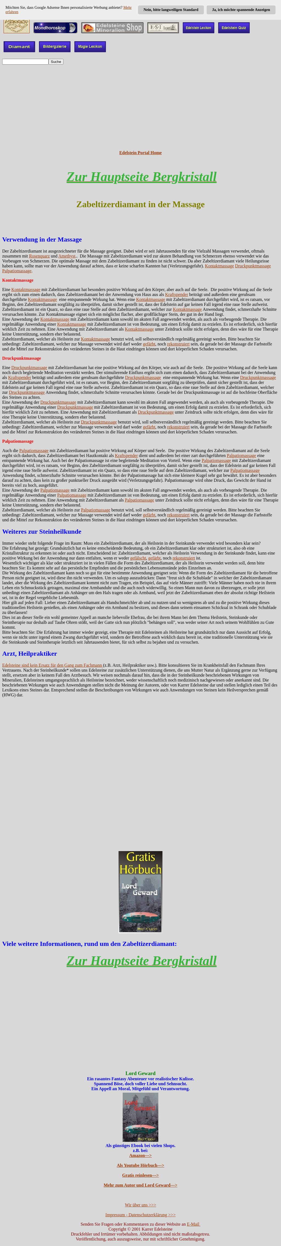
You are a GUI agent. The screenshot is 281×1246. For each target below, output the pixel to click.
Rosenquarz (39, 256)
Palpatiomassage (17, 270)
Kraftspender (176, 294)
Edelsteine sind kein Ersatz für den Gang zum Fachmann (52, 665)
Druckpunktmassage (253, 266)
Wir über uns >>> (140, 1205)
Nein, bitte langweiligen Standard (171, 10)
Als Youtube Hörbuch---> (140, 1165)
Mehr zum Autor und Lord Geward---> (141, 1185)
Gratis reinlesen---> (140, 1175)
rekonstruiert (178, 344)
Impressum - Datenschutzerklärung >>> (140, 1214)
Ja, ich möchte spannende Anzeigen (241, 10)
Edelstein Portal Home (140, 152)
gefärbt (149, 344)
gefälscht (138, 558)
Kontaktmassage (219, 266)
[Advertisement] (140, 107)
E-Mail (193, 1224)
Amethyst (66, 256)
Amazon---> (140, 1155)
